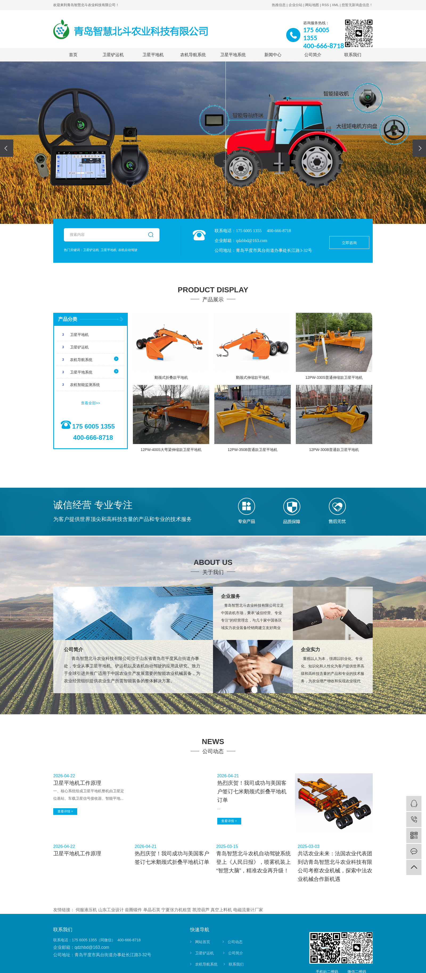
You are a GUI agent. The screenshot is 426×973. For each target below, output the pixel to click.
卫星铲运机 (113, 54)
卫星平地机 (153, 54)
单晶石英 (151, 910)
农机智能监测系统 (85, 385)
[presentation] (6, 148)
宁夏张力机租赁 (176, 910)
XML (335, 5)
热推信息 (279, 5)
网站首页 (202, 942)
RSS (325, 5)
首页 (73, 54)
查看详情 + (65, 811)
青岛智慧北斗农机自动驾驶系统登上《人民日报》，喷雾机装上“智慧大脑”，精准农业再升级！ (253, 862)
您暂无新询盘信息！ (357, 5)
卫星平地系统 (233, 54)
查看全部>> (90, 403)
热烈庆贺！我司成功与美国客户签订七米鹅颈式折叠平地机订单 (251, 791)
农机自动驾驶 (127, 250)
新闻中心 (272, 54)
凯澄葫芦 (201, 910)
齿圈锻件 (133, 910)
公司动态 (235, 942)
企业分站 (295, 5)
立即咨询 (349, 243)
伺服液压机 (86, 910)
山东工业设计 (111, 910)
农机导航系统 (193, 54)
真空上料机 (221, 910)
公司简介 (312, 54)
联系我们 (352, 54)
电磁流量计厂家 (248, 910)
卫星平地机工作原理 (77, 783)
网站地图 (312, 5)
